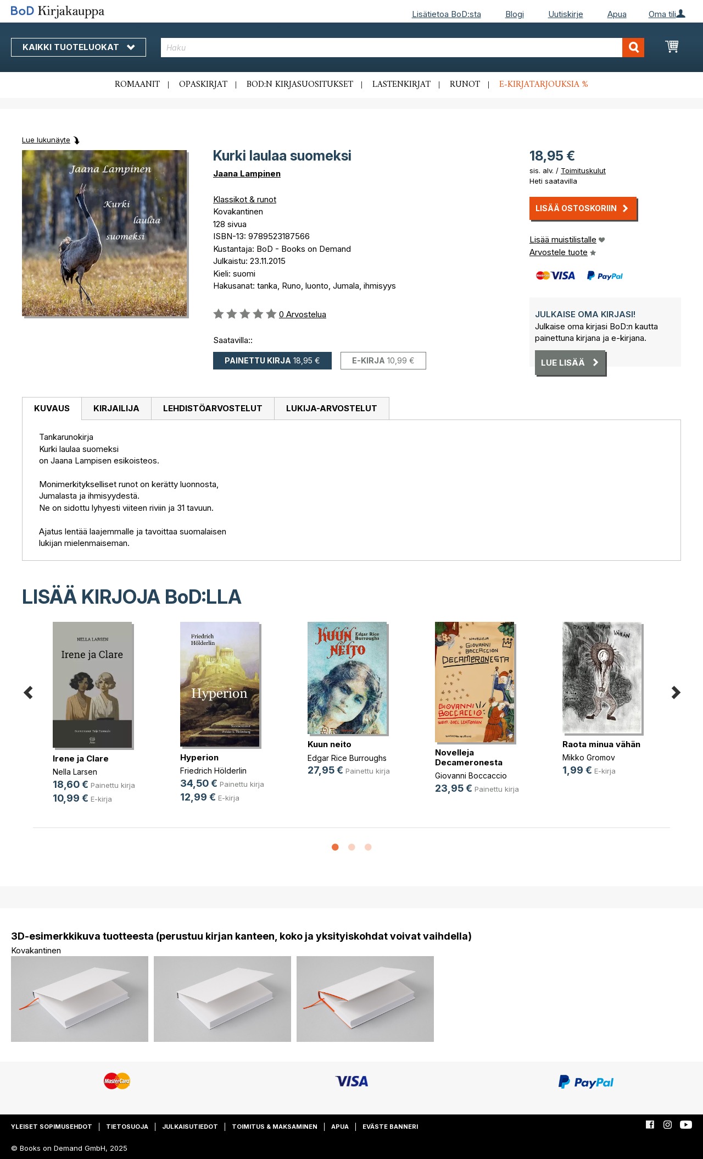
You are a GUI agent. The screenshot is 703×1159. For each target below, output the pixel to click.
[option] (96, 722)
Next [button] (675, 691)
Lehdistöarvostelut (213, 408)
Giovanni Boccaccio (471, 775)
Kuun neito (330, 744)
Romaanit (137, 84)
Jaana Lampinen (247, 173)
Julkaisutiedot (190, 1126)
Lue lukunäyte (46, 139)
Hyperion (199, 757)
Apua (617, 14)
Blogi (514, 14)
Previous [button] (27, 691)
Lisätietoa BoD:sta (446, 14)
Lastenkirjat (401, 84)
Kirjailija (116, 408)
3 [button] (367, 847)
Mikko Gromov (588, 757)
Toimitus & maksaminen (274, 1126)
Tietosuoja (127, 1126)
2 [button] (351, 847)
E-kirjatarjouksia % (543, 84)
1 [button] (335, 847)
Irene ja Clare (81, 758)
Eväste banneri (390, 1126)
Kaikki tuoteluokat (79, 47)
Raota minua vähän (601, 744)
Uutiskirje (565, 14)
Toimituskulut (583, 170)
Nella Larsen (75, 771)
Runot (465, 84)
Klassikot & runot (244, 199)
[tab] (51, 409)
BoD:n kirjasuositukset (300, 84)
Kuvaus (52, 408)
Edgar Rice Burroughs (347, 758)
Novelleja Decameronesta (469, 757)
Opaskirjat (203, 84)
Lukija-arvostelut (331, 408)
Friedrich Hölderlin (213, 770)
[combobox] (402, 47)
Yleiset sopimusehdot (51, 1126)
